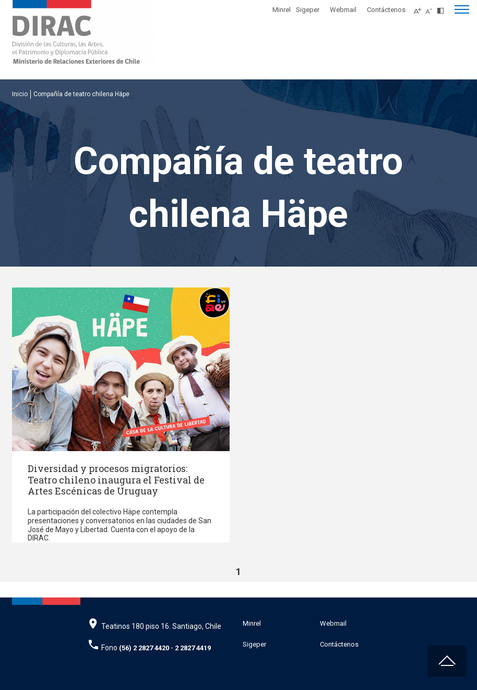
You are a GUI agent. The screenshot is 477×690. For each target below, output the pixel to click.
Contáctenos (386, 10)
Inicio (20, 94)
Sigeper (307, 10)
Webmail (343, 10)
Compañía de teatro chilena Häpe (81, 94)
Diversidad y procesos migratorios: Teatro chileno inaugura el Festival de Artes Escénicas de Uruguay (116, 479)
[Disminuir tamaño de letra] (431, 8)
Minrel (281, 10)
